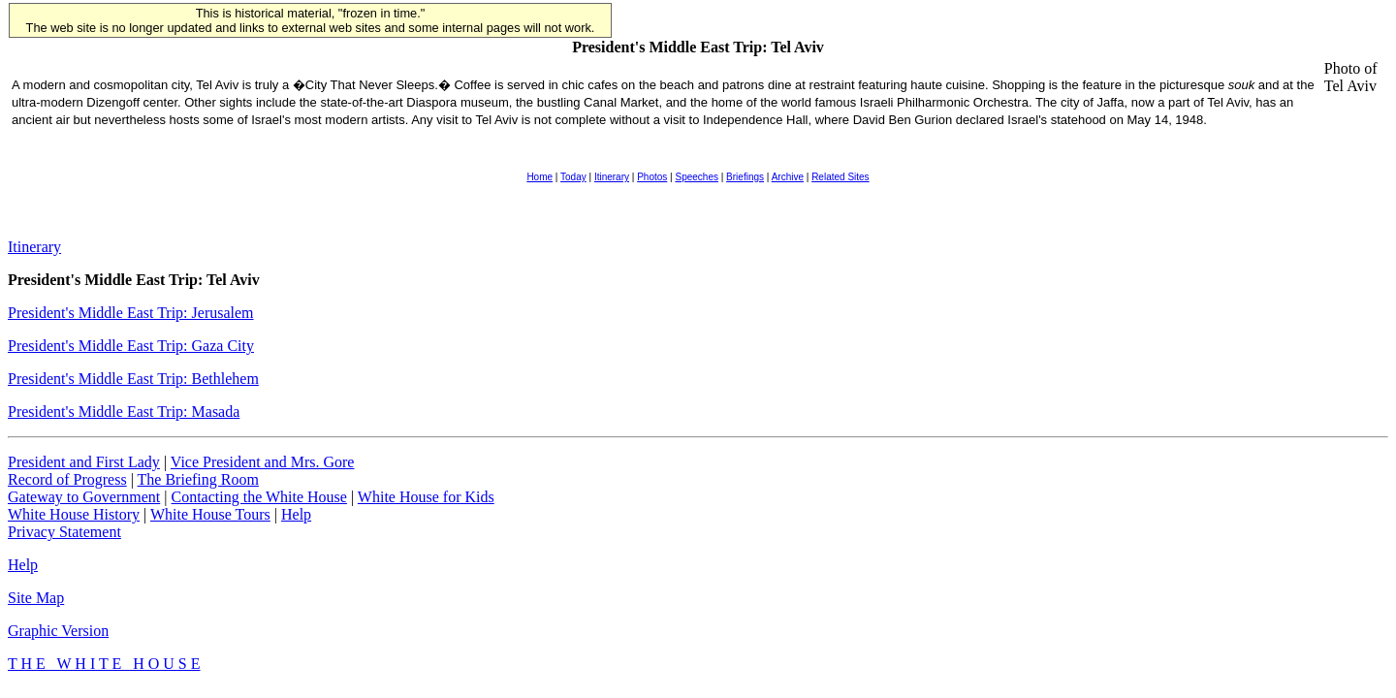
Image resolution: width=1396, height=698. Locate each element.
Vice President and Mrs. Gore (263, 462)
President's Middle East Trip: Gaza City (131, 345)
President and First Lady (84, 462)
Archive (788, 177)
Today (573, 177)
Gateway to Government (84, 497)
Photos (652, 177)
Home (539, 177)
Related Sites (840, 177)
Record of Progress (67, 479)
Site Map (36, 597)
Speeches (696, 177)
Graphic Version (58, 630)
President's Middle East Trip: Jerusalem (131, 312)
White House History (74, 514)
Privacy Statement (64, 532)
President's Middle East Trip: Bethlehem (133, 378)
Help (296, 514)
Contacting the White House (258, 497)
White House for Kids (426, 497)
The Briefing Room (198, 479)
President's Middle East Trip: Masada (123, 411)
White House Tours (210, 514)
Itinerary (611, 177)
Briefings (745, 177)
